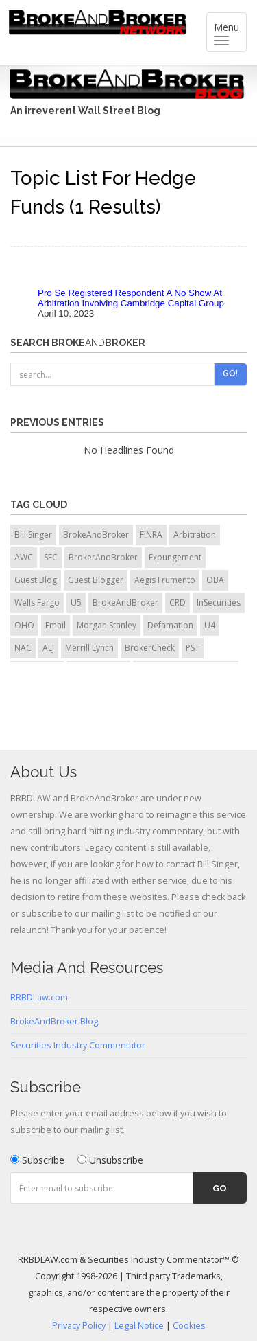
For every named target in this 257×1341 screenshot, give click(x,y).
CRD (177, 602)
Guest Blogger (95, 580)
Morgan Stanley (106, 625)
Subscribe (37, 1160)
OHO (24, 625)
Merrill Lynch (89, 648)
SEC (51, 557)
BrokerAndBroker (103, 557)
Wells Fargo (37, 602)
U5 (76, 602)
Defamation (170, 625)
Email (55, 625)
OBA (215, 580)
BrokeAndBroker (96, 534)
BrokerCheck (150, 648)
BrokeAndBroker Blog (54, 1021)
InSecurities (219, 602)
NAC (23, 648)
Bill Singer (33, 534)
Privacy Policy (79, 1325)
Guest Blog (35, 580)
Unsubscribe (110, 1160)
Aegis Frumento (164, 580)
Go (219, 1188)
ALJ (48, 648)
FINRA (151, 534)
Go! (230, 373)
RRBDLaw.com (39, 997)
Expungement (175, 557)
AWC (23, 557)
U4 (209, 625)
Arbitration (194, 534)
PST (192, 648)
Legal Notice (139, 1325)
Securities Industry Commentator (77, 1045)
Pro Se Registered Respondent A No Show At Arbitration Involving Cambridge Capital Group (131, 298)
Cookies (189, 1325)
